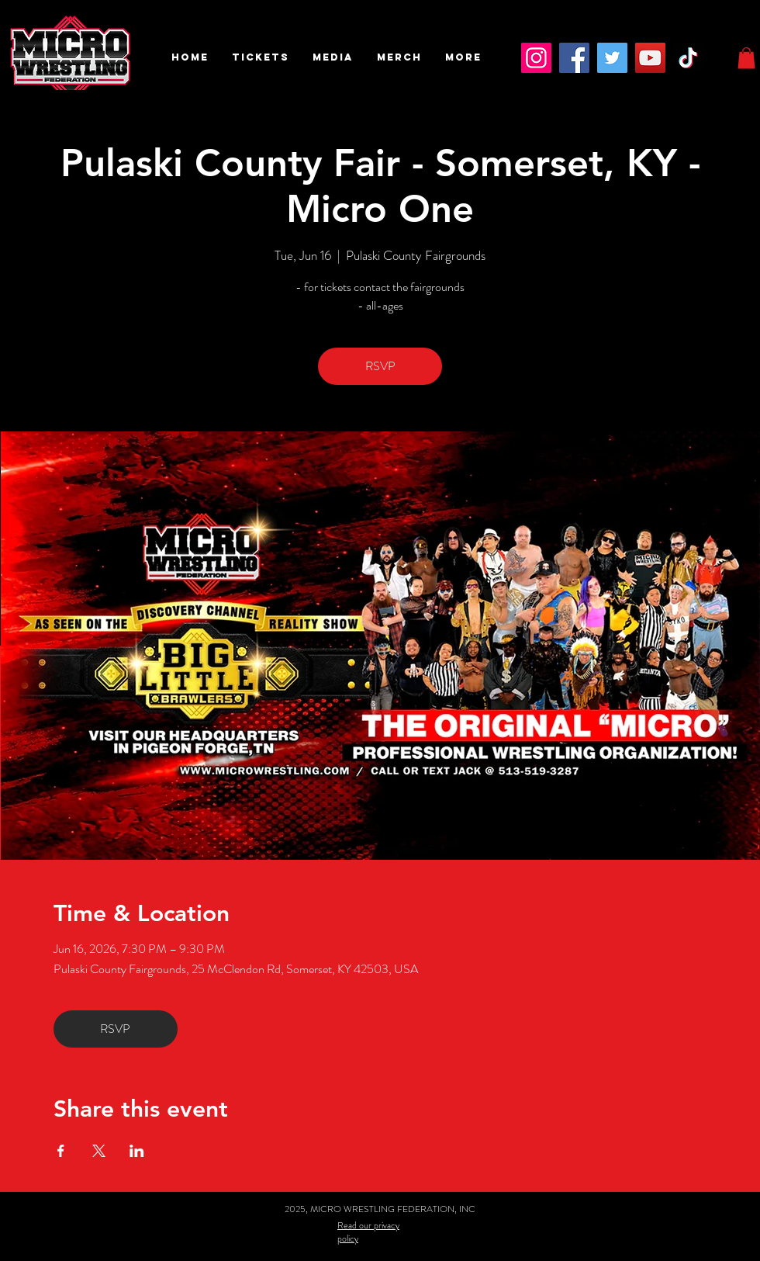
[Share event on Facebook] (61, 1151)
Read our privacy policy (368, 1231)
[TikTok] (688, 58)
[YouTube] (650, 58)
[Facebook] (574, 58)
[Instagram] (536, 58)
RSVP (380, 366)
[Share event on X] (99, 1151)
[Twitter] (612, 58)
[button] (260, 57)
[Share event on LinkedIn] (137, 1151)
